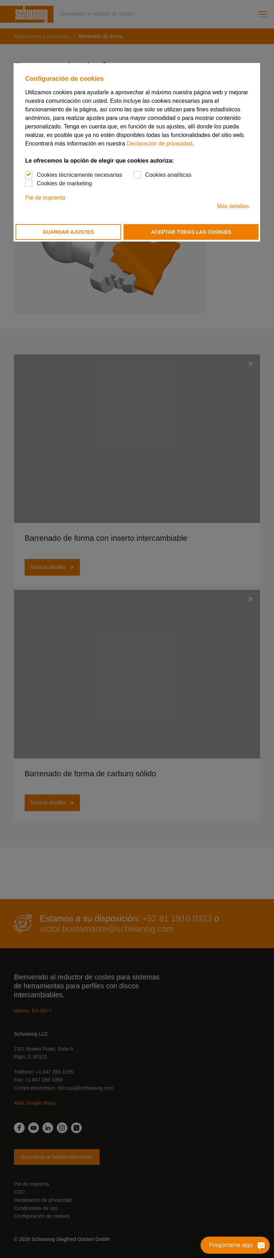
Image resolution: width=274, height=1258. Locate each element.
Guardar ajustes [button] (68, 232)
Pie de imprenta (45, 198)
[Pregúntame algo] (258, 1245)
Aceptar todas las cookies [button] (191, 232)
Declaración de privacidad (159, 144)
